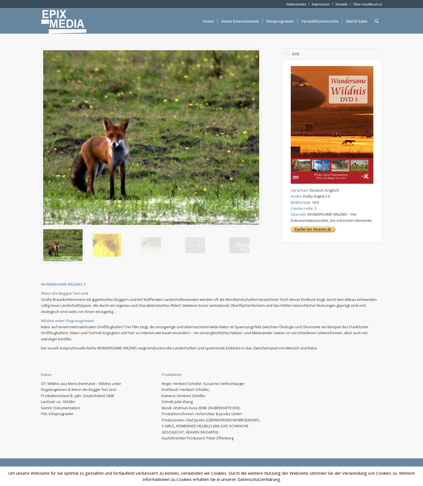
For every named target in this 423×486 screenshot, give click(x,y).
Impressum (321, 4)
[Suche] (376, 21)
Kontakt (341, 4)
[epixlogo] (73, 21)
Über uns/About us (367, 4)
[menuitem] (296, 4)
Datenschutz (296, 4)
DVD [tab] (292, 53)
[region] (332, 151)
